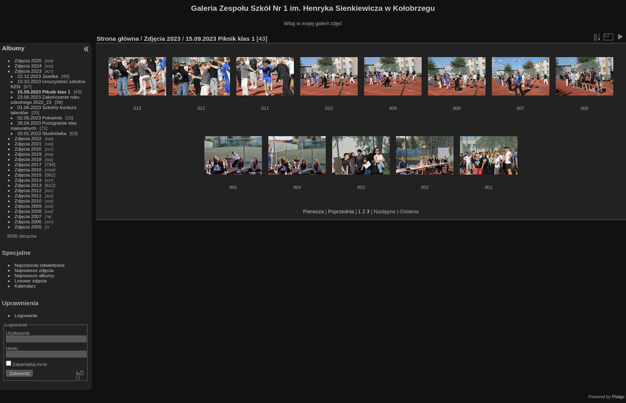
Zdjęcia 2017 (28, 164)
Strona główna (118, 38)
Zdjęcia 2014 (28, 180)
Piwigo (618, 396)
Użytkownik (18, 333)
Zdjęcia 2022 (28, 138)
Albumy (13, 48)
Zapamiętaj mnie (26, 364)
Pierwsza (313, 211)
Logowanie (26, 315)
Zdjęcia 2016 (28, 169)
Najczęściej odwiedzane (40, 265)
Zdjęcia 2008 (28, 211)
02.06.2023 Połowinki (40, 117)
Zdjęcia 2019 (28, 154)
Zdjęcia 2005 (28, 226)
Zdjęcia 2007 (28, 216)
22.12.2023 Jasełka (38, 76)
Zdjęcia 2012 (28, 190)
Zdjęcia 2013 (28, 185)
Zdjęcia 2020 (28, 148)
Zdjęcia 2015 (28, 174)
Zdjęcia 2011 (28, 195)
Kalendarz (25, 285)
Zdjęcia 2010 (28, 200)
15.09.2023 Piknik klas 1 (44, 91)
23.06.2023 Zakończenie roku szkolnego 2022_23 (45, 99)
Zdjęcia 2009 (28, 205)
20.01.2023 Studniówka (42, 133)
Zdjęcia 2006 (28, 221)
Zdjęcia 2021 (28, 143)
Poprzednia (341, 211)
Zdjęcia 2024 (28, 65)
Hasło (12, 348)
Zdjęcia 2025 (28, 60)
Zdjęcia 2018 (28, 159)
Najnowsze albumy (34, 275)
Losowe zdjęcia (31, 280)
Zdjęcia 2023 (28, 70)
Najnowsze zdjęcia (34, 270)
